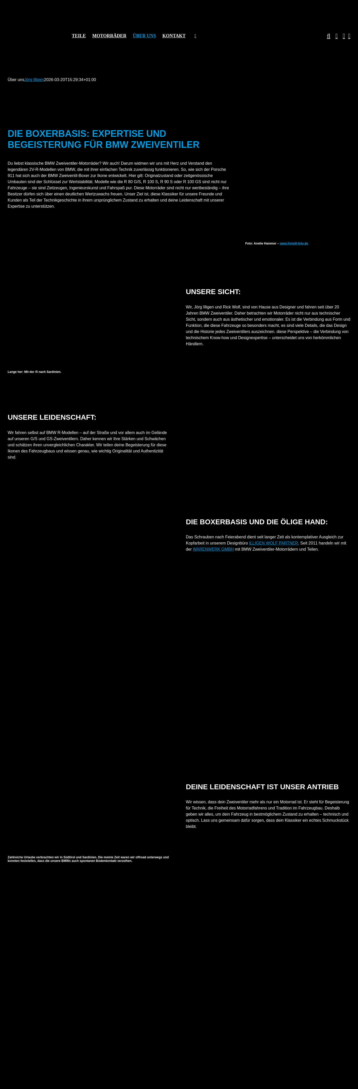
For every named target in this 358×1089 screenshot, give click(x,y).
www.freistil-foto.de (294, 243)
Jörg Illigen (34, 79)
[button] (326, 36)
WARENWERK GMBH (213, 549)
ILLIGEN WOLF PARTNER (273, 543)
